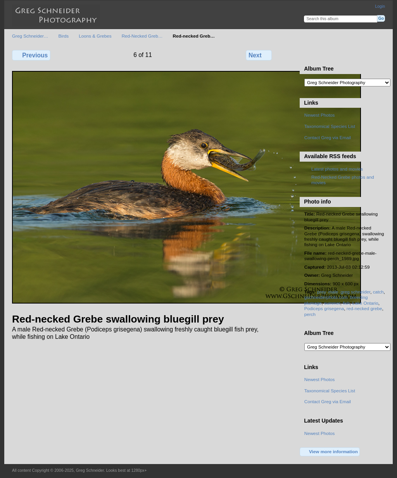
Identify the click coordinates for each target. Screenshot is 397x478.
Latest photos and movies (337, 168)
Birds (64, 35)
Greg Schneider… (30, 35)
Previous (31, 55)
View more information (330, 452)
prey (321, 291)
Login (380, 6)
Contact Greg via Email (327, 137)
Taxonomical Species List (329, 126)
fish (346, 302)
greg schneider (355, 291)
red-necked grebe (364, 308)
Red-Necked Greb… (142, 35)
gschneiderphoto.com (326, 297)
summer (332, 302)
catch (378, 291)
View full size (308, 54)
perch (310, 314)
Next (259, 55)
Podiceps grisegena (324, 308)
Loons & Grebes (95, 35)
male (333, 291)
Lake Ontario (365, 302)
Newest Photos (319, 114)
